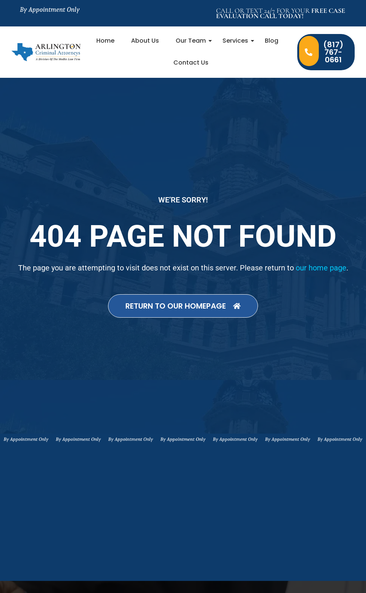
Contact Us (190, 62)
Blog (271, 40)
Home (105, 40)
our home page (321, 267)
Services (237, 40)
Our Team (193, 40)
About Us (145, 40)
